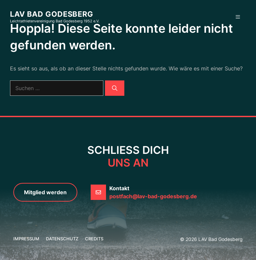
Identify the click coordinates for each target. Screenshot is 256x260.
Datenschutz (62, 238)
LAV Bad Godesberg (51, 14)
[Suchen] (114, 88)
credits (94, 238)
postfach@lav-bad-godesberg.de (153, 196)
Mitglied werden (45, 192)
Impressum (26, 238)
